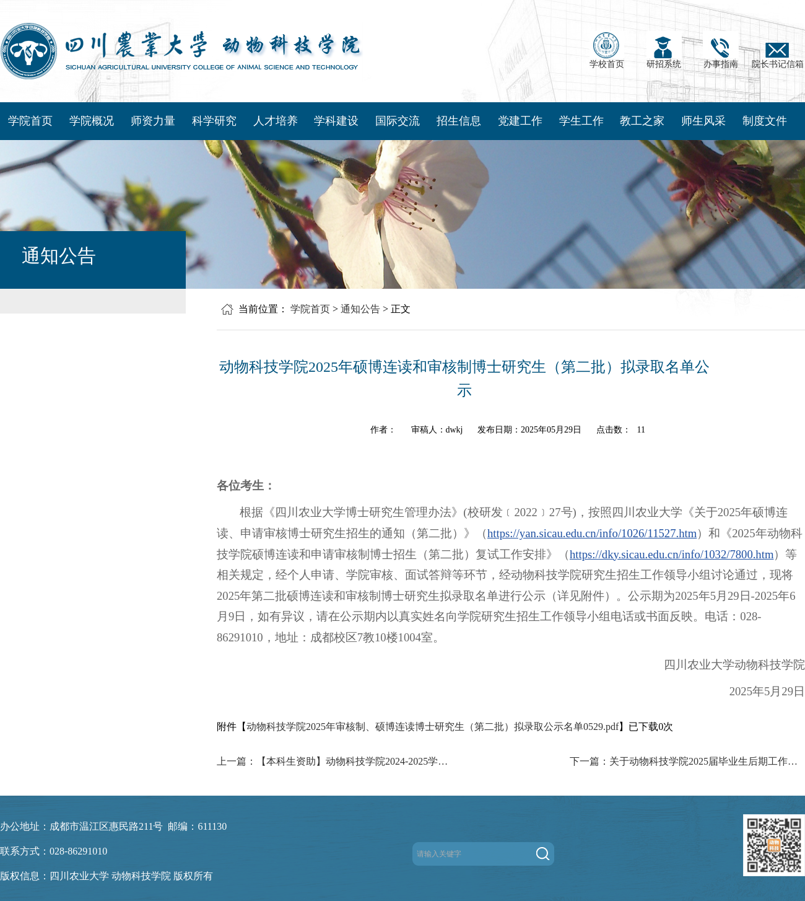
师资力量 (153, 121)
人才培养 (275, 121)
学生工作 (581, 121)
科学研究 (214, 121)
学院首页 (30, 121)
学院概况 (91, 121)
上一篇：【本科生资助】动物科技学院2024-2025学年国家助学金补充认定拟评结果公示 (334, 761)
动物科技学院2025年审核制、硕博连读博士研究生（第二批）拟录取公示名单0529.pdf (432, 726)
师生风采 (703, 121)
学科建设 (336, 121)
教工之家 (642, 121)
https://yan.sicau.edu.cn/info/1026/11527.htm (592, 533)
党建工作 (520, 121)
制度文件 (764, 121)
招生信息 (459, 121)
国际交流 (397, 121)
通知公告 (360, 309)
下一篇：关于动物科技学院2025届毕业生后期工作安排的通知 (687, 761)
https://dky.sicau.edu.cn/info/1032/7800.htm (671, 554)
